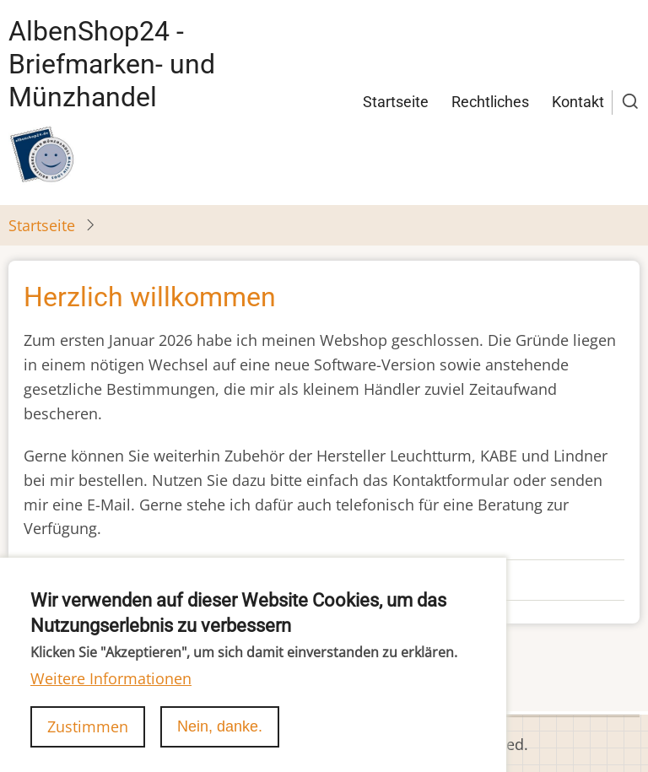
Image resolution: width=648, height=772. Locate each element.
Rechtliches (490, 102)
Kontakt (578, 102)
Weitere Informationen (111, 695)
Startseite (396, 102)
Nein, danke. (219, 742)
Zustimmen (87, 742)
